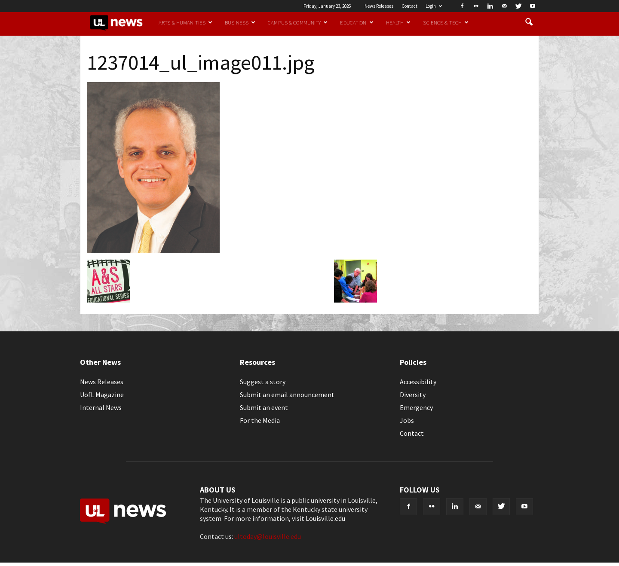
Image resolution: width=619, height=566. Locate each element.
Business (240, 22)
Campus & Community (298, 22)
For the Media (260, 420)
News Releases (379, 6)
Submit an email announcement (287, 394)
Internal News (101, 407)
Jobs (407, 420)
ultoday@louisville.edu (267, 536)
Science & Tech (446, 22)
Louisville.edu (325, 518)
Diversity (413, 394)
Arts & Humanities (185, 22)
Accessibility (418, 381)
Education (356, 22)
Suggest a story (262, 381)
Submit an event (264, 407)
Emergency (416, 407)
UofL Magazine (102, 394)
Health (398, 22)
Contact (409, 6)
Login (434, 6)
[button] (528, 22)
